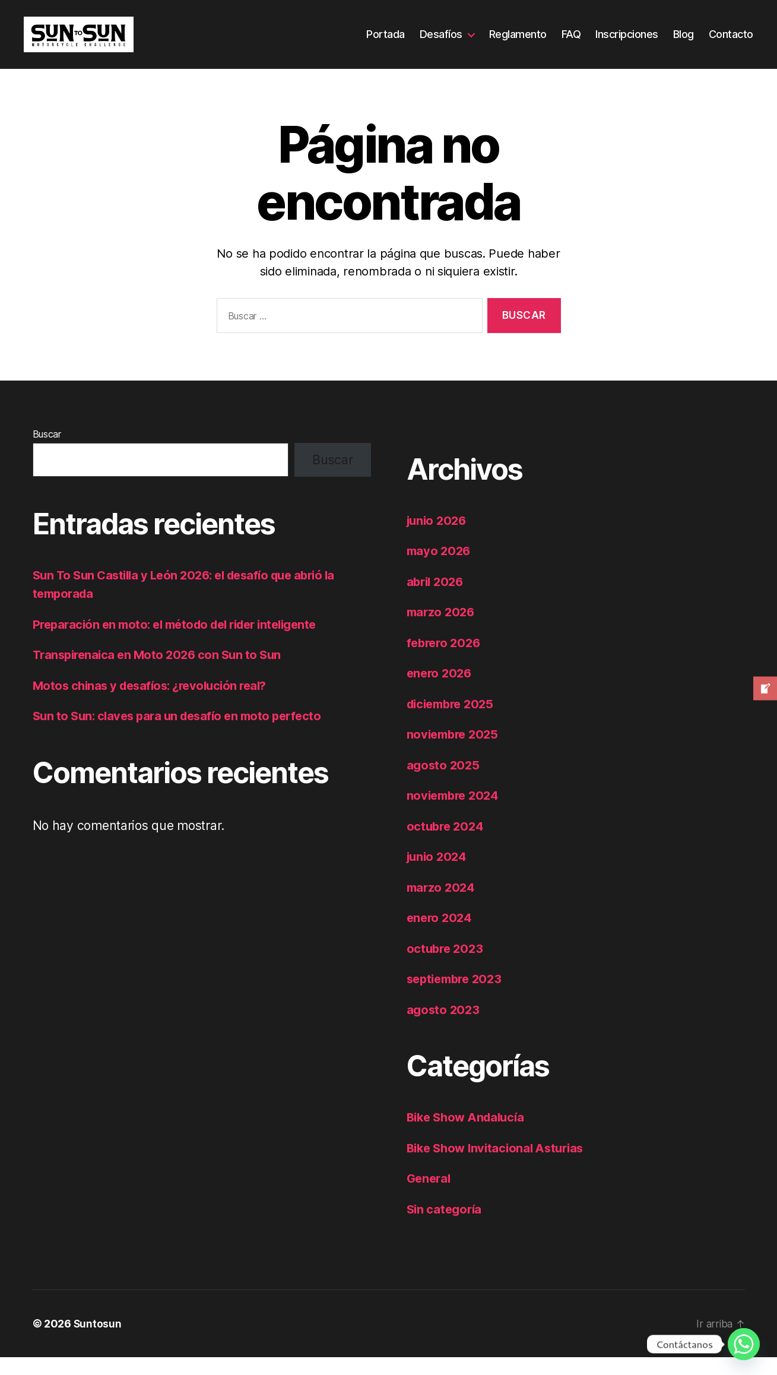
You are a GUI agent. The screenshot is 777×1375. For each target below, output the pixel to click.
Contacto (731, 43)
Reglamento (518, 43)
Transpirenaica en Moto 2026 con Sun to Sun (161, 672)
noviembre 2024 (455, 813)
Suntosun (98, 1341)
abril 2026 (437, 599)
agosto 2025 (444, 782)
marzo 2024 (442, 905)
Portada (385, 43)
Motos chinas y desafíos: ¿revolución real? (155, 703)
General (430, 1196)
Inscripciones (626, 43)
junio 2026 (438, 538)
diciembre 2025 (453, 721)
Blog (683, 43)
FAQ (571, 43)
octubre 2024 (447, 844)
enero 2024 (441, 935)
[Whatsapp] (744, 1344)
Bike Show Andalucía (469, 1134)
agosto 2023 (444, 1027)
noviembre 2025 (455, 751)
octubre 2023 (447, 966)
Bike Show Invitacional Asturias (500, 1165)
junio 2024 (438, 874)
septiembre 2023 (458, 996)
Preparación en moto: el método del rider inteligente (184, 642)
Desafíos (441, 43)
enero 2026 (441, 690)
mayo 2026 (440, 568)
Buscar (47, 452)
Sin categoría (446, 1226)
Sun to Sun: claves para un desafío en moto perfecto (183, 733)
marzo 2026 (442, 629)
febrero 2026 (446, 660)
